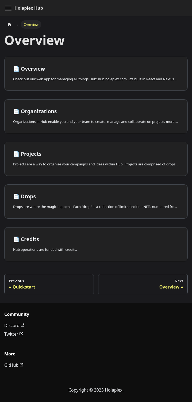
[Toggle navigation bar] (8, 8)
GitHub (13, 365)
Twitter (13, 334)
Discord (14, 325)
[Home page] (9, 24)
